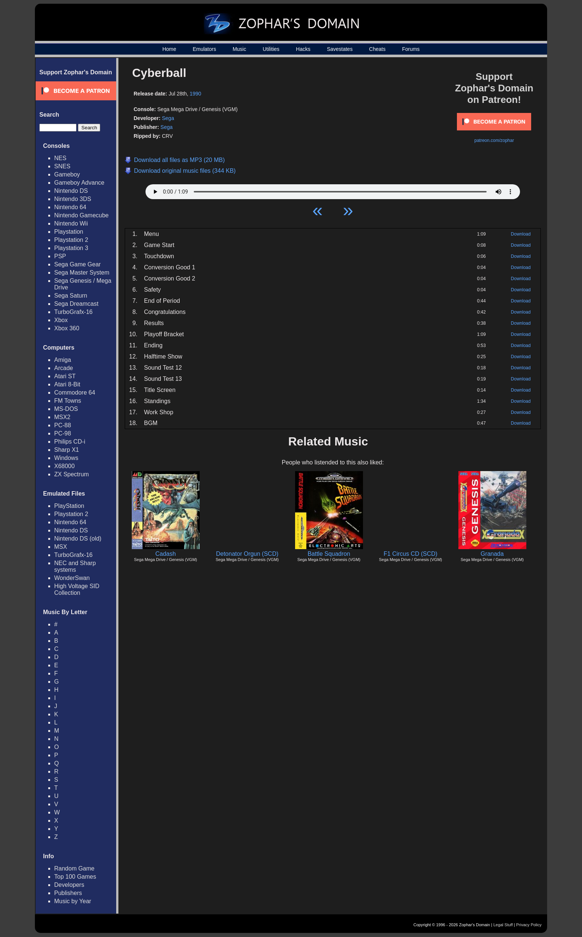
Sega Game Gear (77, 264)
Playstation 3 (71, 248)
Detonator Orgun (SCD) (247, 554)
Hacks (303, 49)
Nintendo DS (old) (77, 538)
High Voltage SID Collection (76, 589)
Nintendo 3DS (72, 199)
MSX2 (62, 417)
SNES (62, 166)
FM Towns (67, 401)
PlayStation (69, 506)
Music (239, 49)
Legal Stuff (503, 925)
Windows (66, 458)
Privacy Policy (529, 925)
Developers (69, 885)
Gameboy (67, 174)
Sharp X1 (66, 450)
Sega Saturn (70, 295)
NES (60, 158)
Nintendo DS (71, 191)
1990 (195, 94)
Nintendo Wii (71, 223)
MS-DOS (66, 409)
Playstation (68, 231)
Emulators (204, 49)
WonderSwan (72, 578)
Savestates (340, 49)
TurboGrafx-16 (73, 312)
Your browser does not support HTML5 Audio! (333, 190)
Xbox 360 (66, 328)
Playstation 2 (71, 240)
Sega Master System (81, 272)
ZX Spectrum (71, 474)
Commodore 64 (74, 392)
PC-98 (62, 433)
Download (520, 234)
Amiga (62, 360)
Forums (410, 49)
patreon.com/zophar (494, 140)
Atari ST (65, 376)
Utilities (271, 49)
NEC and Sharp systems (75, 566)
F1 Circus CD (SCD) (411, 554)
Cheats (377, 49)
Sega (168, 118)
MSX (60, 547)
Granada (492, 554)
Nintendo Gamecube (81, 215)
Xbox (61, 320)
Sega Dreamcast (76, 304)
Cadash (165, 554)
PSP (60, 256)
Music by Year (72, 901)
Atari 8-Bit (67, 384)
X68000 (64, 466)
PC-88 (62, 425)
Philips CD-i (69, 441)
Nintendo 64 (70, 207)
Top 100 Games (75, 876)
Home (169, 49)
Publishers (68, 893)
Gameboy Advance (79, 182)
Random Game (74, 868)
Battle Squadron (329, 554)
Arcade (63, 368)
